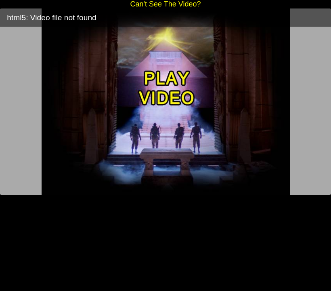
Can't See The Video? (165, 4)
